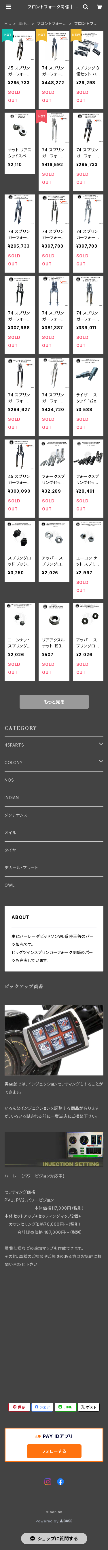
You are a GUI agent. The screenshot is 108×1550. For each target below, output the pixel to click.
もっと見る (54, 702)
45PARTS (23, 23)
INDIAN (12, 797)
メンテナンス (16, 815)
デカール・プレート (21, 867)
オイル (10, 832)
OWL (9, 885)
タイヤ (10, 850)
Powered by (54, 1521)
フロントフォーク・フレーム (50, 23)
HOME (8, 23)
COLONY (14, 762)
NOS (9, 780)
